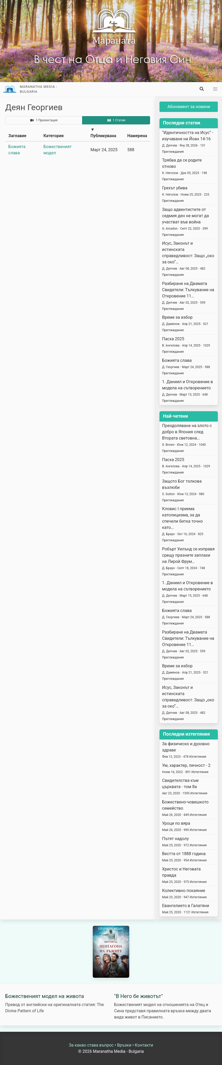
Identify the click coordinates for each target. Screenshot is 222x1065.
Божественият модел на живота (44, 996)
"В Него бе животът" (138, 996)
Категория (54, 135)
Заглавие (17, 135)
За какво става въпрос (91, 1045)
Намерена (137, 135)
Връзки (124, 1045)
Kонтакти (144, 1045)
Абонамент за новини (188, 106)
